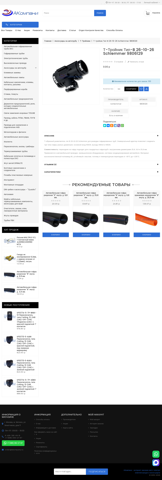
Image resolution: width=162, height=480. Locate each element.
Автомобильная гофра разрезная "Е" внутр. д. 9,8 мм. (56, 195)
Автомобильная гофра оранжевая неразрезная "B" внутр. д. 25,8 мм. (147, 195)
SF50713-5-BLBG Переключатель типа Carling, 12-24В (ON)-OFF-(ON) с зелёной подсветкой (26, 365)
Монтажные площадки (13, 184)
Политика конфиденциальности (45, 452)
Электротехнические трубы (16, 58)
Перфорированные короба (15, 89)
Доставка (61, 30)
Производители (69, 419)
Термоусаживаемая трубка (15, 151)
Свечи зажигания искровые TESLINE (19, 113)
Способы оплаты (114, 30)
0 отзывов (118, 61)
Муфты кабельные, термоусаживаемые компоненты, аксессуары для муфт (18, 201)
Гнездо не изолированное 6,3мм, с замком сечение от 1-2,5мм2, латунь (26, 258)
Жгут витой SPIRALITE (13, 163)
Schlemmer (116, 104)
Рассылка (94, 432)
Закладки (94, 428)
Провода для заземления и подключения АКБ (16, 126)
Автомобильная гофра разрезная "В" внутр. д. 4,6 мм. (27, 289)
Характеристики (52, 172)
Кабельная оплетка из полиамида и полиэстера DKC (19, 157)
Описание (49, 136)
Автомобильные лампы (14, 77)
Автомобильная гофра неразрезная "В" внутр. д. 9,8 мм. (116, 195)
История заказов (97, 424)
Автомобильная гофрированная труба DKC (18, 47)
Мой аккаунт (95, 419)
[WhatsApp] (155, 454)
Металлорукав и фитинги (15, 132)
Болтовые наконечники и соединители (15, 169)
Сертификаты (41, 447)
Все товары (6, 30)
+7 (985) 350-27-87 (13, 438)
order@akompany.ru (14, 450)
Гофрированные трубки (14, 53)
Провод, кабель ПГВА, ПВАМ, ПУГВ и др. (19, 119)
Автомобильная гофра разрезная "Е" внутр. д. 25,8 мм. (86, 195)
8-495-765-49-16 (12, 435)
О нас (18, 30)
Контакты (50, 30)
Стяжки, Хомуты (11, 94)
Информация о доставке (46, 428)
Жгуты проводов (11, 215)
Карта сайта (68, 428)
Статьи (72, 30)
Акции (27, 30)
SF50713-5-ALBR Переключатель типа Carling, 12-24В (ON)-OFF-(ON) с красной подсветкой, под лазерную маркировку (26, 343)
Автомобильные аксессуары (16, 137)
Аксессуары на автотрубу (15, 68)
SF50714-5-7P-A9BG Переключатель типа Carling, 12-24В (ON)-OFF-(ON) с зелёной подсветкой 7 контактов (26, 386)
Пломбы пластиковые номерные (18, 175)
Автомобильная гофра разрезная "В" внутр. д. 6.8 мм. (27, 273)
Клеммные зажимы (12, 72)
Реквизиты (38, 30)
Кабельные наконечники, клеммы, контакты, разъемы (19, 83)
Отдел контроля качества (91, 30)
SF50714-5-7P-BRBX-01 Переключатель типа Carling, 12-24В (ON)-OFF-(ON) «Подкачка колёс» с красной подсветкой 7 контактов (26, 319)
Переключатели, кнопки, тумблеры (19, 146)
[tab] (101, 136)
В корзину (131, 89)
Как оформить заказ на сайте (45, 433)
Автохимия (8, 194)
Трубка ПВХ (9, 220)
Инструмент (9, 180)
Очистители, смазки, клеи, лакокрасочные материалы (16, 209)
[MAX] (155, 462)
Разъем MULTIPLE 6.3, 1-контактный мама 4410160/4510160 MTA (26, 241)
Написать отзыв (136, 61)
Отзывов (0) (50, 164)
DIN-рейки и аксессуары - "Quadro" (20, 189)
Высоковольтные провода (15, 63)
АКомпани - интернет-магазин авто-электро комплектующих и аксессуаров (142, 471)
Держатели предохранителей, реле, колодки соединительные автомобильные (19, 106)
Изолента (8, 141)
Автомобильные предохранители (18, 99)
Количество (108, 89)
